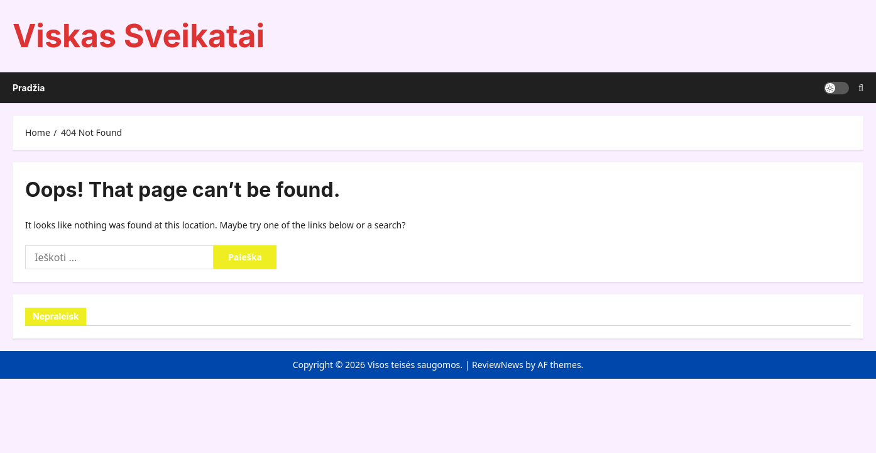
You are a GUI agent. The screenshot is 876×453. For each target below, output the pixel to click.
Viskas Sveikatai (139, 36)
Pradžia (29, 87)
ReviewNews (497, 365)
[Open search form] (860, 88)
